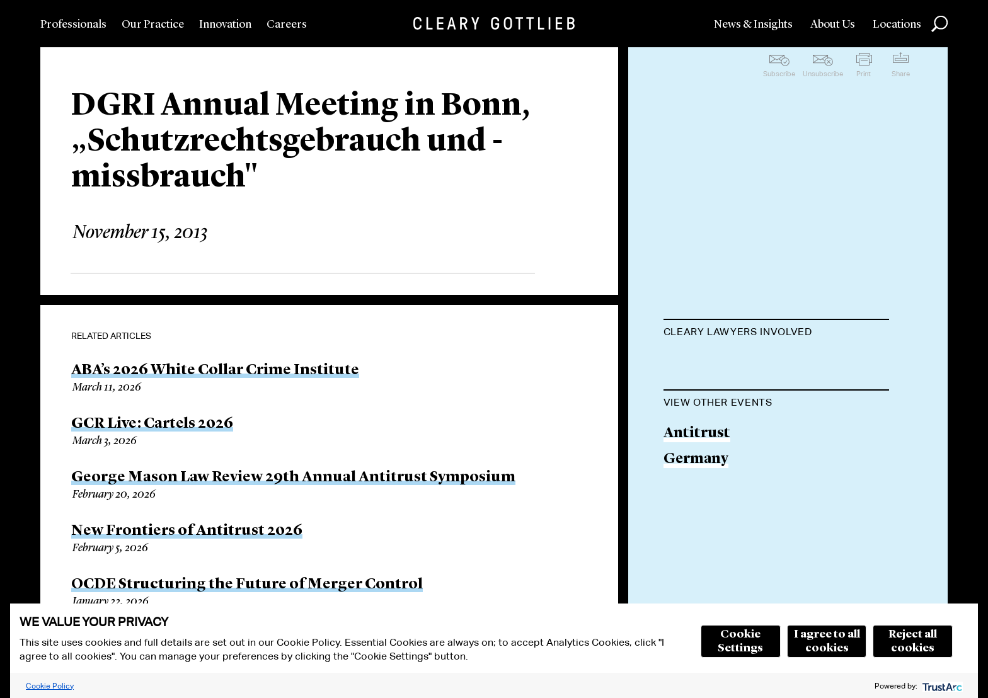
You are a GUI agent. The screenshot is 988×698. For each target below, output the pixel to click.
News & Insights (753, 24)
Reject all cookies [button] (912, 641)
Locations (897, 24)
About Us (832, 24)
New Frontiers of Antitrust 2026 (186, 531)
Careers (287, 24)
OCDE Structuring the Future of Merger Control (247, 584)
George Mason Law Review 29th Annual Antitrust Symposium (293, 477)
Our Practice (153, 24)
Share (901, 73)
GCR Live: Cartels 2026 (152, 424)
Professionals (73, 24)
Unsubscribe (823, 73)
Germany (695, 523)
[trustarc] (941, 685)
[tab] (776, 333)
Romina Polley (714, 363)
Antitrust (696, 497)
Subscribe (779, 73)
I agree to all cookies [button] (827, 641)
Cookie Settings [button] (740, 641)
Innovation (225, 24)
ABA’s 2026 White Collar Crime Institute (215, 370)
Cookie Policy (50, 685)
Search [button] (939, 24)
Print (863, 73)
